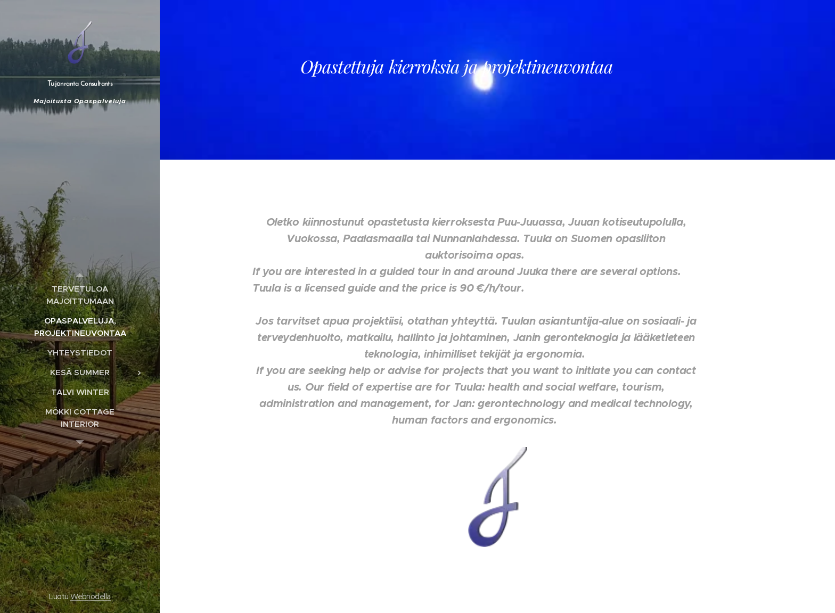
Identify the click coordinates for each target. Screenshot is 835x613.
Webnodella (90, 596)
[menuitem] (80, 295)
